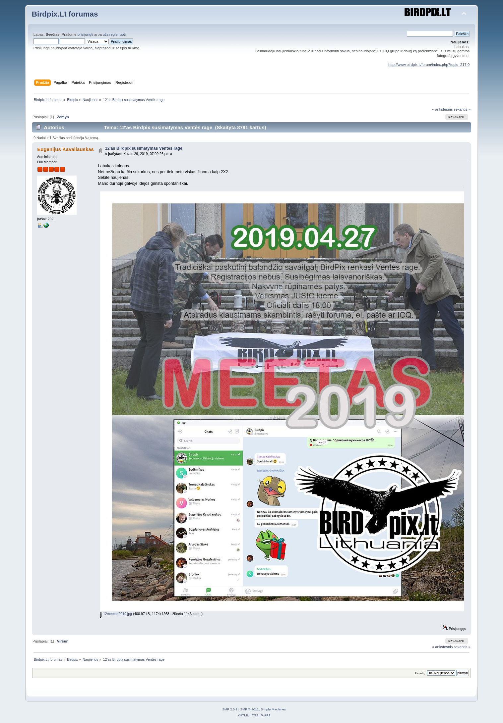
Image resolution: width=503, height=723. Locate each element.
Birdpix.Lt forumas (65, 14)
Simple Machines (273, 709)
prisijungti (85, 34)
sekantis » (462, 109)
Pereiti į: (420, 673)
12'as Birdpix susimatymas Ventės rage (143, 148)
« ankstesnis (442, 109)
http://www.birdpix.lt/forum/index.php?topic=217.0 (429, 65)
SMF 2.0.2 (229, 709)
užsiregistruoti (114, 34)
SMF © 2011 (249, 709)
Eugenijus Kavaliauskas (65, 149)
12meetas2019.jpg (116, 614)
